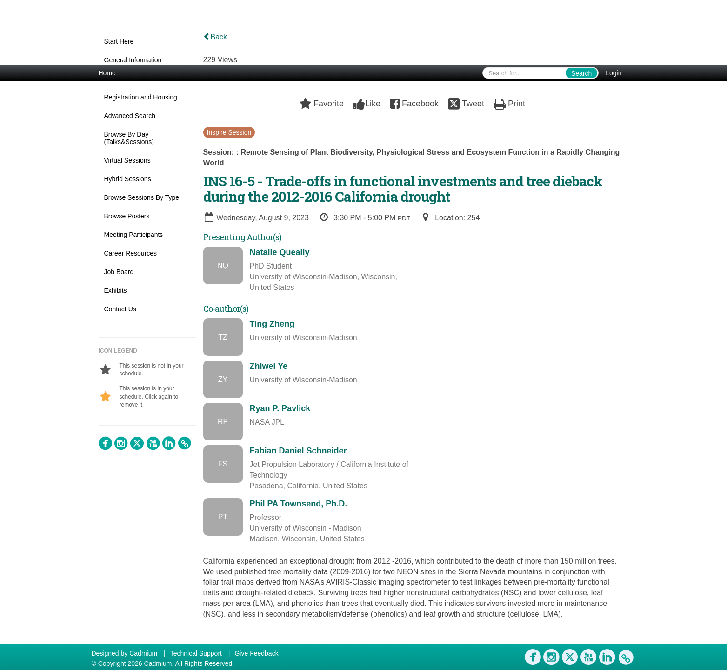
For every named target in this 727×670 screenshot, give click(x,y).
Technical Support (196, 653)
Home (107, 73)
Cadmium (143, 653)
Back (215, 37)
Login (613, 73)
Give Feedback (256, 653)
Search (581, 73)
